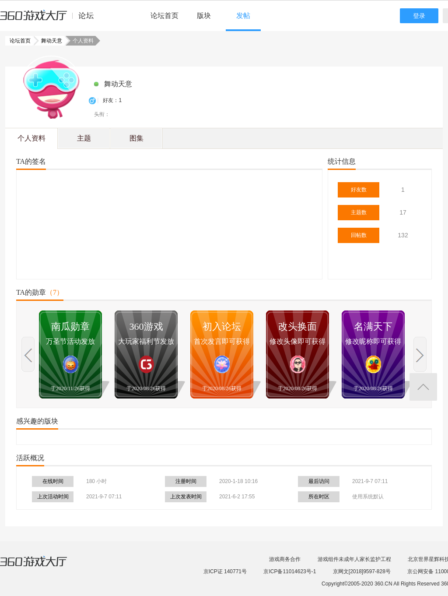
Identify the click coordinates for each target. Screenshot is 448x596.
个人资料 (32, 138)
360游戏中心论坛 (50, 19)
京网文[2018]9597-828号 (362, 571)
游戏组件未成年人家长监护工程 (354, 559)
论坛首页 (164, 15)
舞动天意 (49, 41)
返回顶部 (423, 387)
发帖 (243, 15)
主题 (84, 138)
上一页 (28, 354)
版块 (204, 15)
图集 (137, 138)
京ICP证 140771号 (225, 571)
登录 (419, 15)
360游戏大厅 (42, 567)
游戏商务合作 (285, 559)
